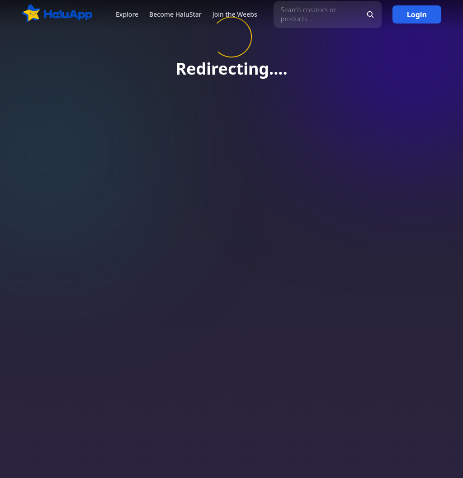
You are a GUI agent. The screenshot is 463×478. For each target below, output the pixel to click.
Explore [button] (127, 14)
